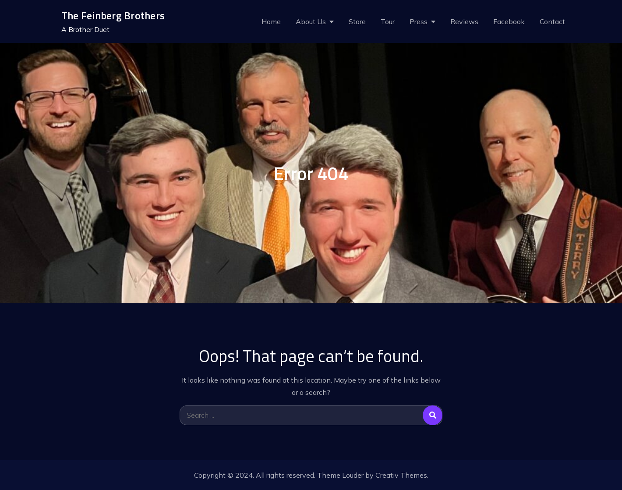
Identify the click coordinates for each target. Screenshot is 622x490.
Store (357, 21)
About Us (311, 21)
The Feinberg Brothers (113, 16)
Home (271, 21)
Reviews (464, 21)
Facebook (509, 21)
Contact (552, 21)
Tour (388, 21)
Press (419, 21)
